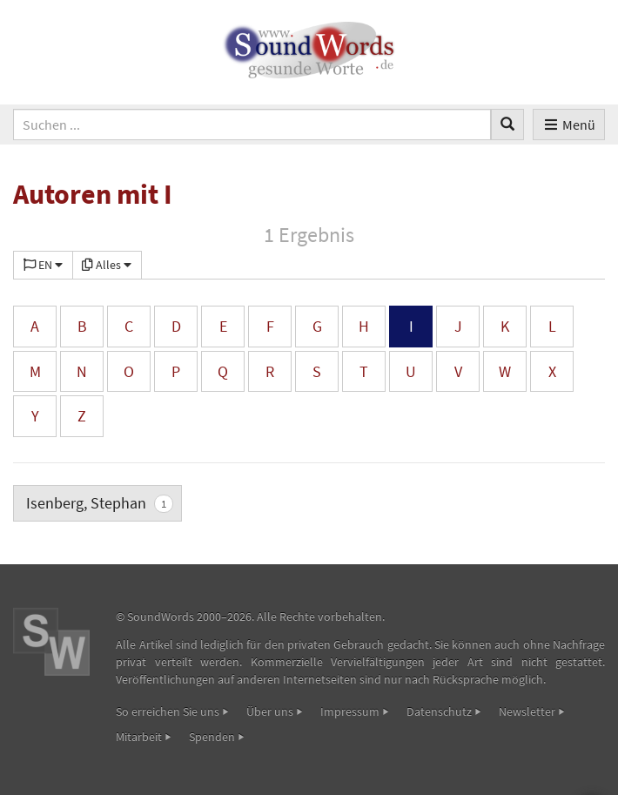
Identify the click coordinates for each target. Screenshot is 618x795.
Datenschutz (439, 711)
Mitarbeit (139, 736)
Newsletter (527, 711)
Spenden (212, 736)
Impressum (350, 711)
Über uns (269, 711)
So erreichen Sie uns (167, 711)
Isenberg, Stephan (99, 503)
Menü (568, 124)
